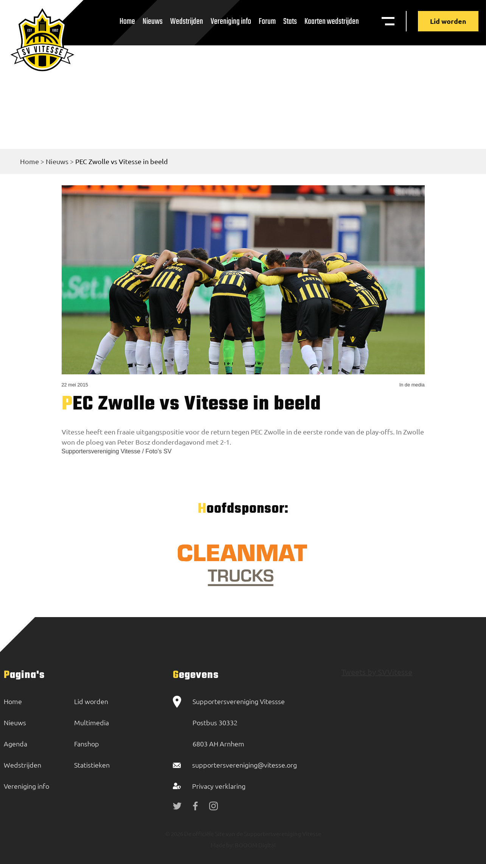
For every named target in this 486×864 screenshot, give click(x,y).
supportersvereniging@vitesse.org (244, 764)
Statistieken (92, 764)
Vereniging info (231, 21)
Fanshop (86, 743)
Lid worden (448, 21)
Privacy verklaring (218, 786)
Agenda (15, 743)
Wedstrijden (186, 21)
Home (127, 21)
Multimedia (91, 722)
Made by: (222, 844)
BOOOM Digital (255, 844)
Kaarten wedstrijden (331, 21)
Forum (267, 21)
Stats (290, 21)
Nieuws (153, 21)
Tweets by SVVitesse (377, 671)
